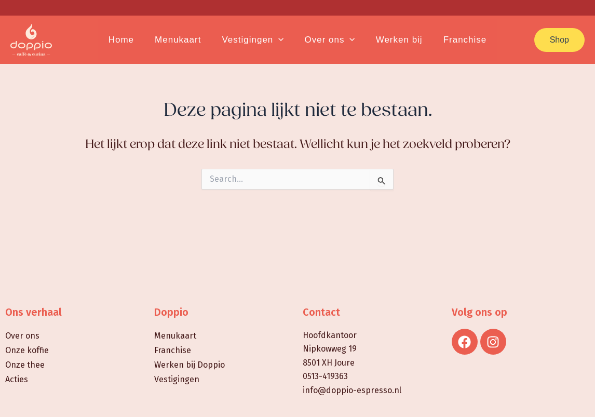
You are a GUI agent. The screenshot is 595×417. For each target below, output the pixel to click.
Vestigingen (176, 379)
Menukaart (175, 336)
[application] (280, 40)
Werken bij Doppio (189, 365)
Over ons (22, 336)
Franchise (172, 350)
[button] (559, 40)
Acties (16, 379)
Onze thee (25, 365)
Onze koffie (27, 350)
